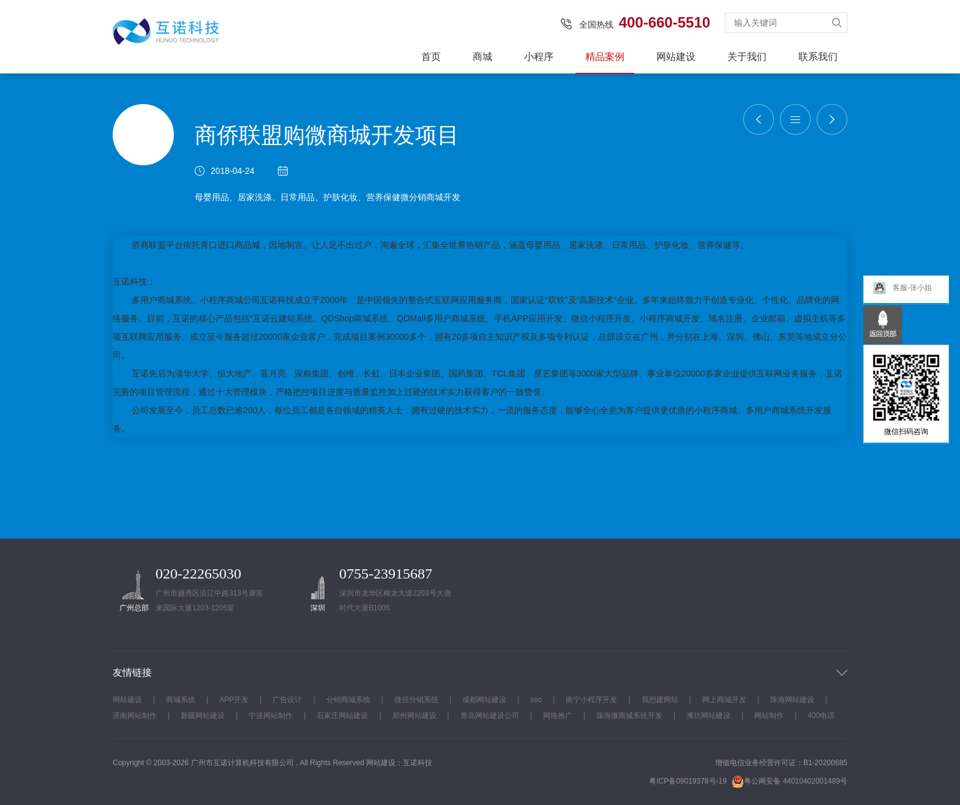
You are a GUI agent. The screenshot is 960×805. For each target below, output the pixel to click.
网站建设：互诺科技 (399, 762)
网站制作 (769, 715)
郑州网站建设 (414, 715)
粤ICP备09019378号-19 (688, 781)
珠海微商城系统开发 (629, 715)
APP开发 (234, 699)
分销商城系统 (348, 699)
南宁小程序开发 (591, 699)
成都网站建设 (484, 699)
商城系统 (180, 699)
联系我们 (818, 56)
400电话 (821, 715)
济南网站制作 (135, 715)
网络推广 (557, 715)
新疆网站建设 (203, 715)
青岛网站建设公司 (489, 715)
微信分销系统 (416, 699)
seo (536, 699)
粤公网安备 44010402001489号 (789, 781)
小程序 (538, 56)
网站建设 (676, 56)
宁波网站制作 (271, 715)
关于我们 (747, 56)
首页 (431, 56)
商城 (482, 56)
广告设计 (287, 699)
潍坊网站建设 (708, 715)
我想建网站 (660, 699)
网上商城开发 (724, 699)
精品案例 (604, 56)
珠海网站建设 (792, 699)
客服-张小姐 (902, 290)
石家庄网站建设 (342, 715)
